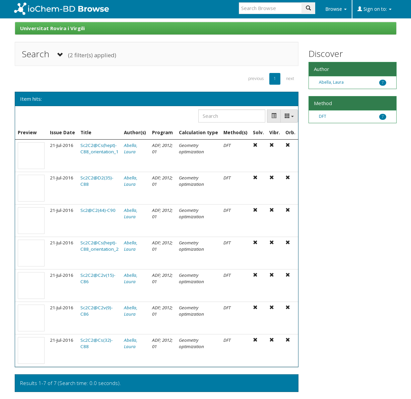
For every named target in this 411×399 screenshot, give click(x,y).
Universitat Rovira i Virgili (52, 28)
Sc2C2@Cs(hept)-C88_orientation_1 (99, 148)
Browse (336, 9)
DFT (322, 116)
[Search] (231, 116)
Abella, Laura (130, 148)
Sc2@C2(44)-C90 (98, 210)
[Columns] (289, 116)
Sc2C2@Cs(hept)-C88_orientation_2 (99, 246)
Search (69, 54)
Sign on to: (374, 9)
